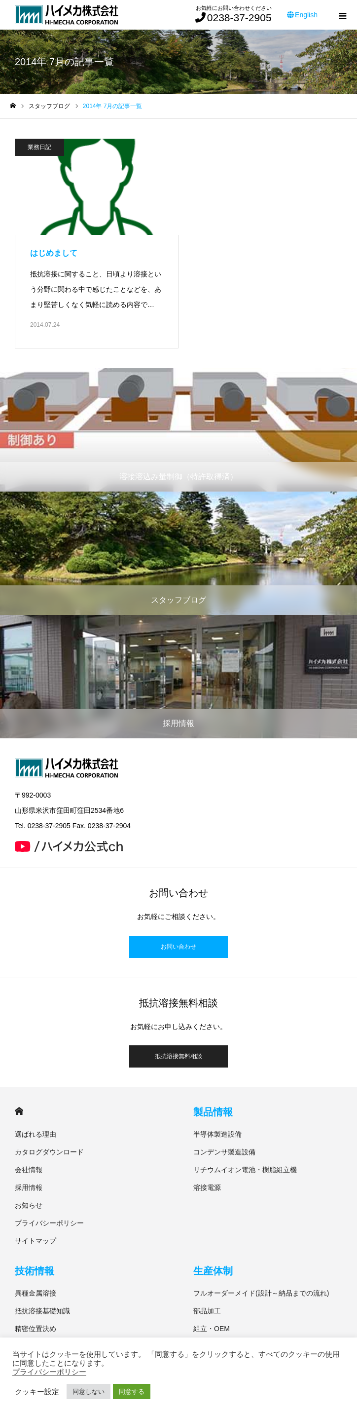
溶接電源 (207, 1187)
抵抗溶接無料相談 (178, 1056)
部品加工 (207, 1311)
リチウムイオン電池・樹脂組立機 (245, 1170)
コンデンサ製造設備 (224, 1152)
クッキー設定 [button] (37, 1392)
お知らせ (28, 1205)
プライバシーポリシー (49, 1223)
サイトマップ (35, 1241)
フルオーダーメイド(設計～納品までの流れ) (261, 1293)
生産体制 (213, 1270)
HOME (19, 1111)
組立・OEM (211, 1329)
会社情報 (28, 1170)
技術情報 (34, 1270)
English (302, 15)
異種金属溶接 (35, 1293)
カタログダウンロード (49, 1152)
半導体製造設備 (217, 1134)
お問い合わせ (178, 946)
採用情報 (28, 1187)
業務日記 (39, 147)
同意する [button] (131, 1391)
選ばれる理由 (35, 1134)
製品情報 (213, 1112)
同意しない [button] (88, 1391)
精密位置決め (35, 1329)
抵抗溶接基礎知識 (42, 1311)
